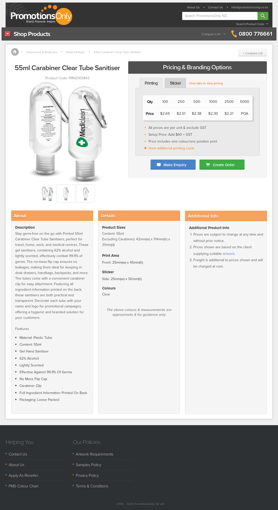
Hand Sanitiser (75, 52)
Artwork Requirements (94, 454)
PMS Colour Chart (23, 486)
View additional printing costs (171, 148)
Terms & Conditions (92, 486)
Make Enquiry (174, 165)
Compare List (211, 34)
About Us (193, 7)
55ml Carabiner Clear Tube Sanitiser (117, 52)
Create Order (224, 165)
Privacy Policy (87, 475)
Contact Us (215, 7)
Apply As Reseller (23, 475)
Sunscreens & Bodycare (41, 52)
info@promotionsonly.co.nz (249, 7)
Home (15, 52)
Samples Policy (88, 465)
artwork (228, 261)
